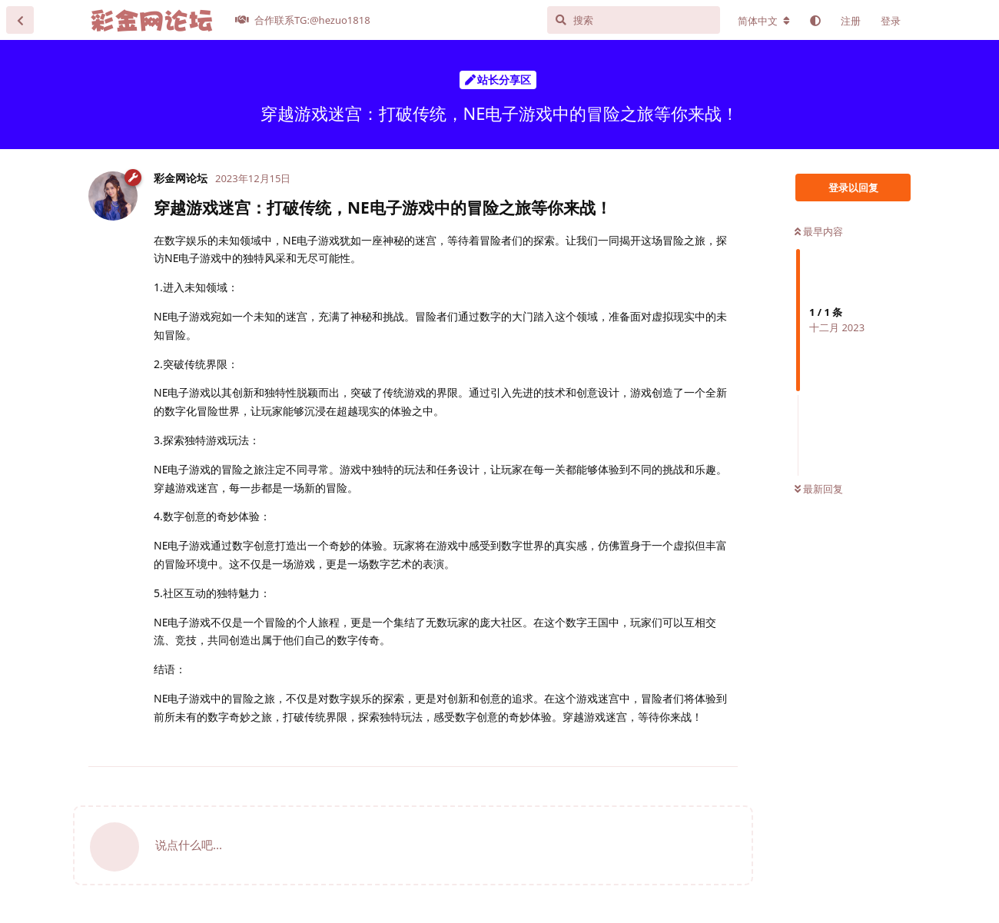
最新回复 (819, 489)
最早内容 (819, 231)
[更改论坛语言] (764, 21)
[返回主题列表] (20, 20)
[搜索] (633, 20)
